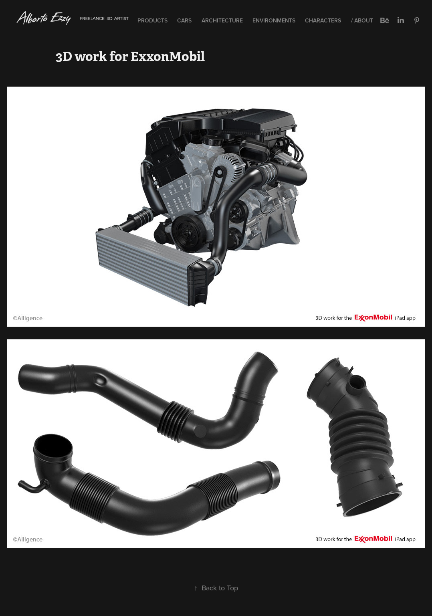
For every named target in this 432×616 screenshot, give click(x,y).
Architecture (222, 20)
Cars (184, 20)
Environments (273, 20)
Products (152, 20)
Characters (323, 20)
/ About (362, 20)
